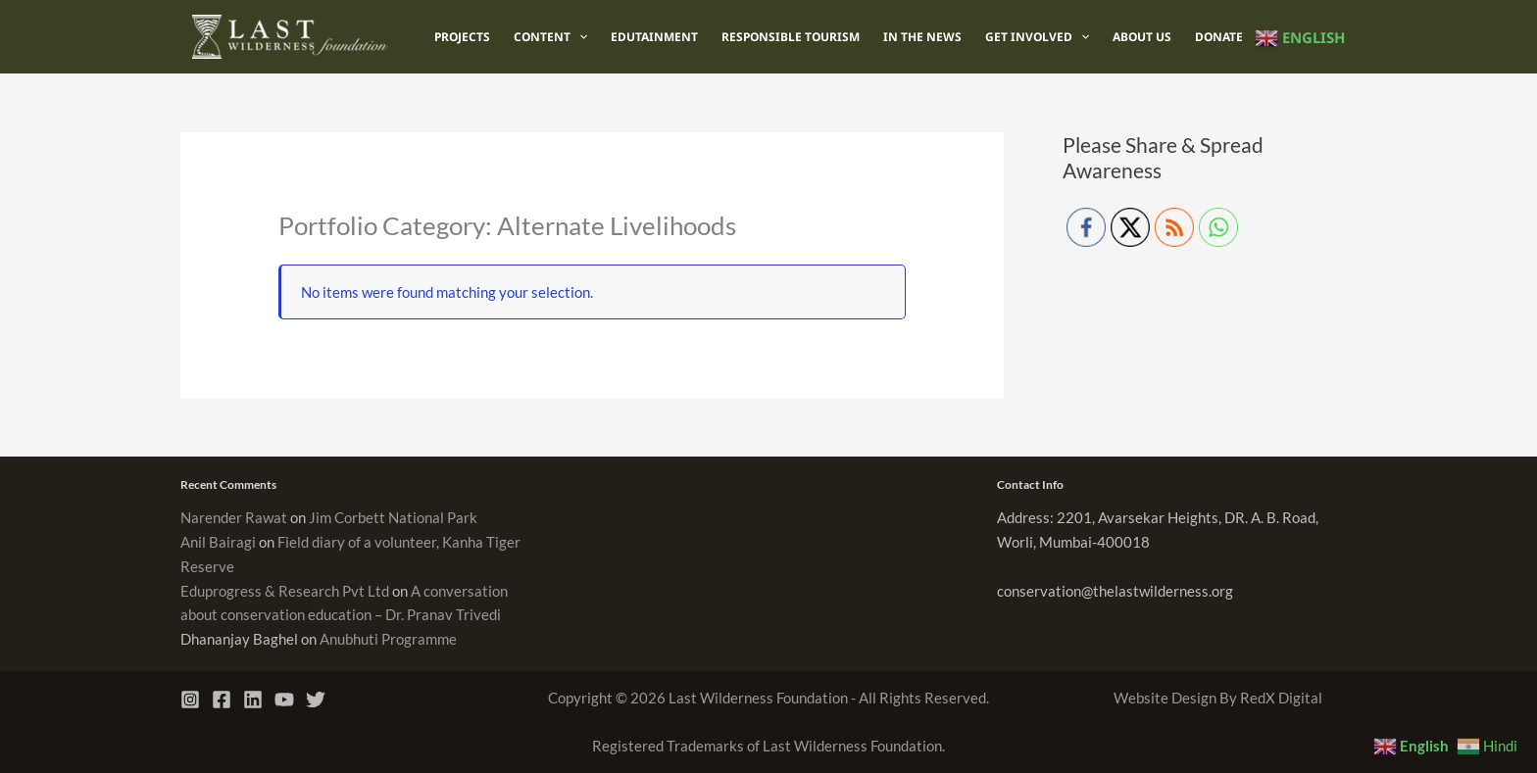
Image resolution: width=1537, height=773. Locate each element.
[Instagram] (190, 699)
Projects (462, 36)
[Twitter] (315, 699)
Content (550, 37)
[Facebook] (221, 699)
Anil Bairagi (218, 542)
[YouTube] (284, 699)
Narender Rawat (233, 517)
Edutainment (654, 36)
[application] (578, 37)
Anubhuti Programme (388, 639)
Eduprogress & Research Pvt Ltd (284, 591)
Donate (1219, 36)
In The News (922, 36)
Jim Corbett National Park (393, 517)
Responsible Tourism (790, 36)
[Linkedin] (253, 699)
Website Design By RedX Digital (1218, 697)
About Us (1142, 36)
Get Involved (1037, 37)
